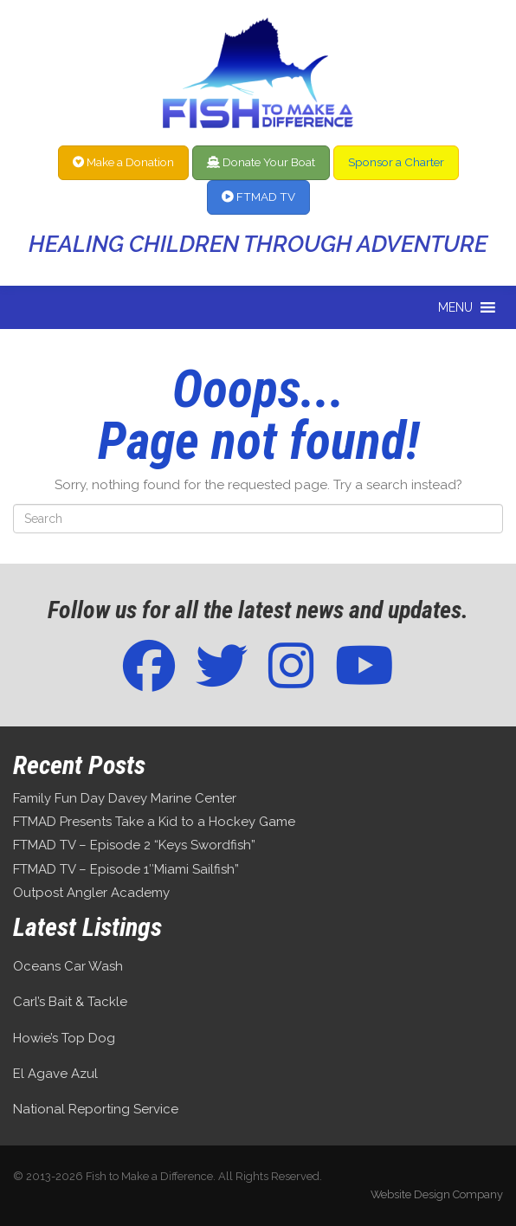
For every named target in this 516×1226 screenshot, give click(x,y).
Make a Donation (123, 162)
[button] (455, 307)
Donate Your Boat (261, 162)
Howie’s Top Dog (64, 1038)
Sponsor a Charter (396, 162)
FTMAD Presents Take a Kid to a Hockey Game (154, 821)
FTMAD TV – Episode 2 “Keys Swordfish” (134, 845)
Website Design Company (437, 1194)
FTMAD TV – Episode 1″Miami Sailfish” (126, 869)
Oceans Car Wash (68, 966)
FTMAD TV (258, 196)
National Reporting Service (95, 1109)
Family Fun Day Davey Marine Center (124, 798)
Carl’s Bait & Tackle (70, 1002)
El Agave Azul (55, 1073)
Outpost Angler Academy (91, 892)
